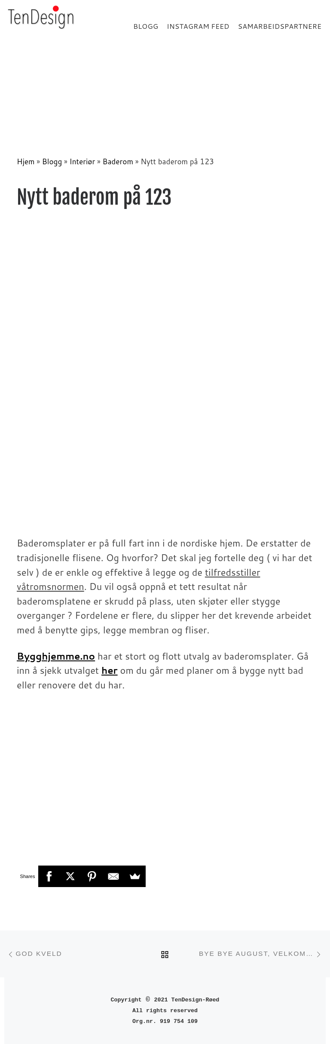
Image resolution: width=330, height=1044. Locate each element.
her (109, 670)
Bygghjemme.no (56, 656)
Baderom (117, 161)
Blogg (52, 161)
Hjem (26, 161)
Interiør (82, 161)
